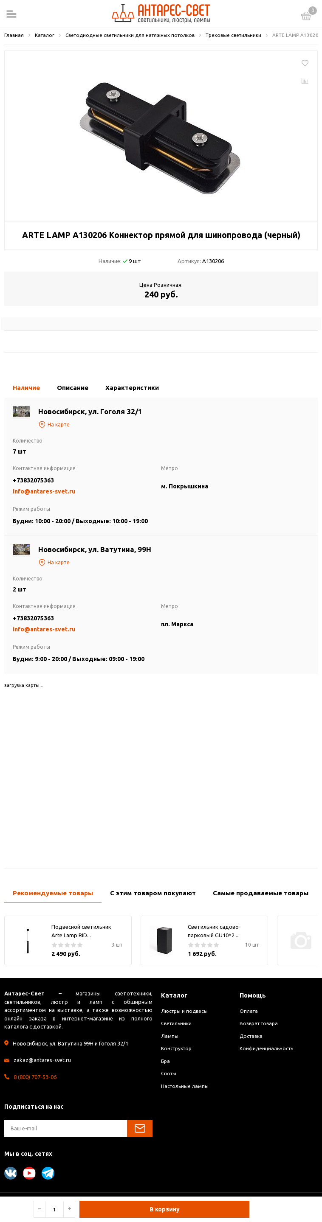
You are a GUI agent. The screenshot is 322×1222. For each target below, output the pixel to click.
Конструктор (176, 1048)
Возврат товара (259, 1023)
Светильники (176, 1023)
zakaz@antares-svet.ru (42, 1060)
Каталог (174, 995)
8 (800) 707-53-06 (35, 1077)
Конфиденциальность (266, 1048)
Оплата (249, 1011)
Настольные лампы (185, 1086)
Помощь (253, 995)
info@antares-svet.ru (44, 491)
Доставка (251, 1036)
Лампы (169, 1036)
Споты (168, 1073)
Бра (165, 1061)
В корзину (165, 1209)
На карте (54, 425)
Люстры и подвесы (184, 1011)
